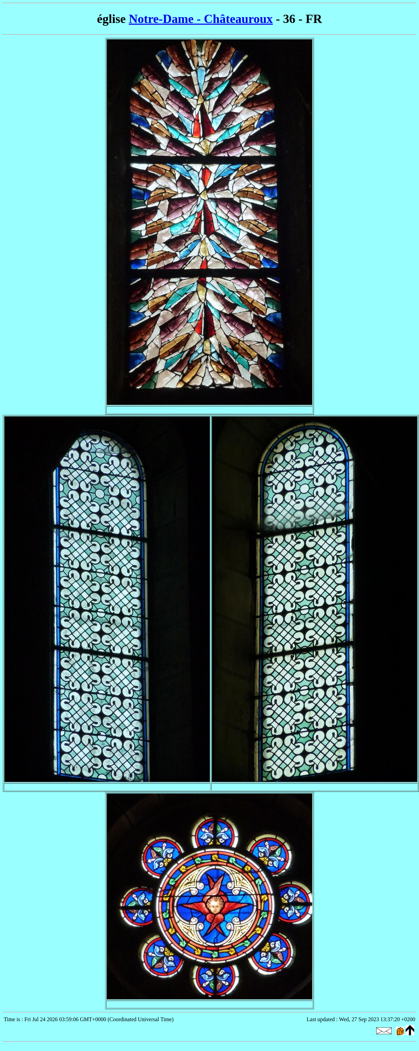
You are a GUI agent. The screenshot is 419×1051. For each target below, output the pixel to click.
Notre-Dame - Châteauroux (201, 19)
